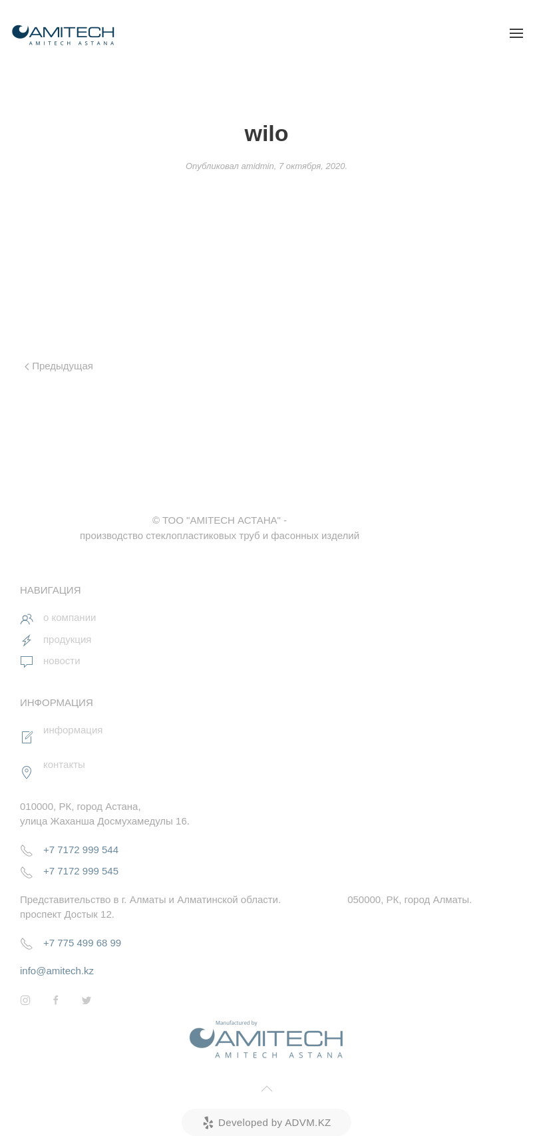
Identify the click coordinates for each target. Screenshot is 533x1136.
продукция (67, 639)
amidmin (258, 166)
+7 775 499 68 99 (82, 942)
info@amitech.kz (57, 970)
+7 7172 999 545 (80, 870)
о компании (69, 617)
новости (62, 660)
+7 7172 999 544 (80, 849)
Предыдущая (59, 365)
